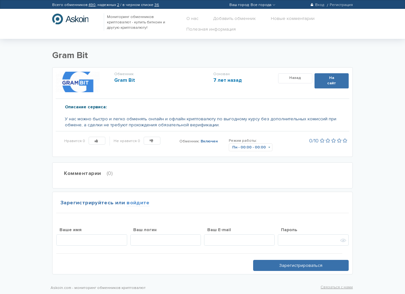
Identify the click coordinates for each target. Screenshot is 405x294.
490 (92, 5)
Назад (295, 77)
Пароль (289, 229)
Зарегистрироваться (300, 265)
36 (156, 5)
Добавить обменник (234, 18)
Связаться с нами (337, 287)
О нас (192, 18)
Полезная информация (211, 29)
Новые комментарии (293, 18)
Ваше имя (70, 229)
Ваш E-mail (219, 229)
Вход (317, 5)
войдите (138, 203)
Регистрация (341, 5)
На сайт (331, 80)
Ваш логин (145, 229)
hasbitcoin (75, 19)
